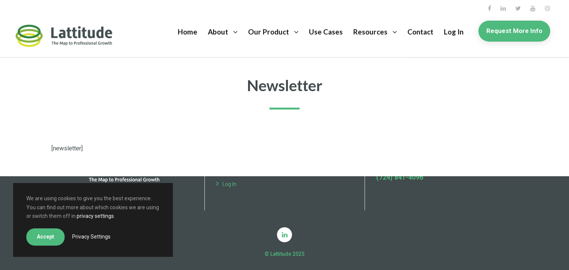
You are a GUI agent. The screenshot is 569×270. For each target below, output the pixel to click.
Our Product (268, 31)
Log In (453, 31)
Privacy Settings (91, 237)
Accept (45, 237)
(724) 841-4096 (399, 177)
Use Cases (326, 31)
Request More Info (514, 30)
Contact (420, 31)
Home (187, 31)
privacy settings (95, 216)
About (218, 31)
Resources (370, 31)
